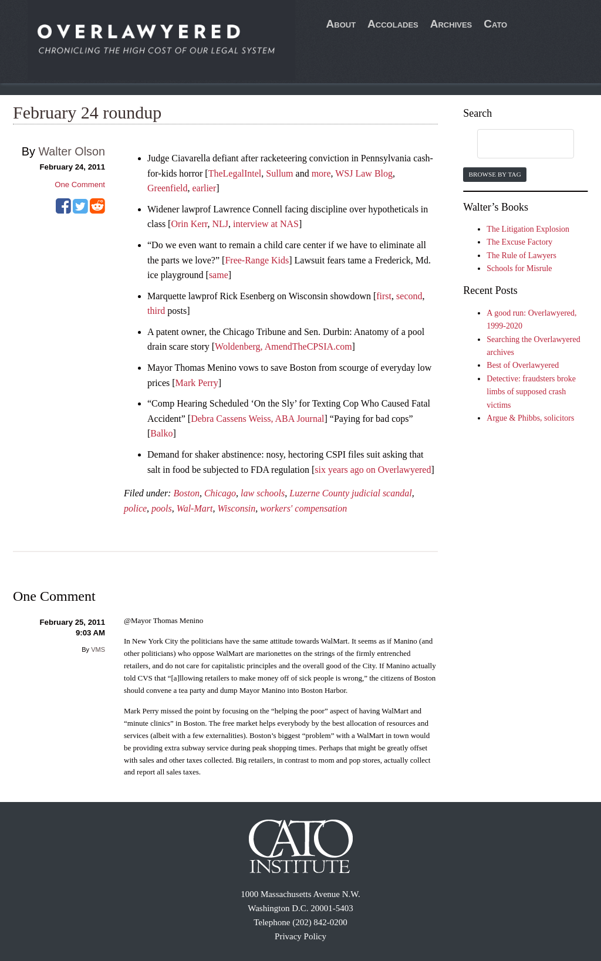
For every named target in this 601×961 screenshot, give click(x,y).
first (383, 296)
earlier (204, 188)
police (135, 508)
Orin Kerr (189, 224)
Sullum (279, 173)
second (409, 296)
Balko (161, 433)
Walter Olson (71, 151)
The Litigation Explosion (528, 229)
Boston (186, 493)
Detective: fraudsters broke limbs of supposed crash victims (531, 392)
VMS (98, 649)
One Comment (80, 184)
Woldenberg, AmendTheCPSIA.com (283, 346)
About (341, 24)
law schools (263, 493)
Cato (495, 24)
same (218, 275)
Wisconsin (236, 508)
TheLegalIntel (235, 173)
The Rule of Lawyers (521, 255)
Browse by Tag (494, 174)
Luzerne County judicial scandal (350, 493)
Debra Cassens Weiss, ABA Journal (257, 419)
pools (161, 508)
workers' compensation (303, 508)
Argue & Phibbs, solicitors (530, 418)
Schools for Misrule (519, 268)
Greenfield (167, 188)
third (156, 311)
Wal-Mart (195, 508)
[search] (514, 144)
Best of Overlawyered (523, 365)
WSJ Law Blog (364, 173)
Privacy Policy (300, 936)
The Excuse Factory (519, 242)
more (321, 173)
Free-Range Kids (257, 260)
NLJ (220, 224)
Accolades (392, 24)
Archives (451, 24)
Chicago (220, 493)
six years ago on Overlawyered (373, 470)
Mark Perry (196, 383)
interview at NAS (266, 224)
